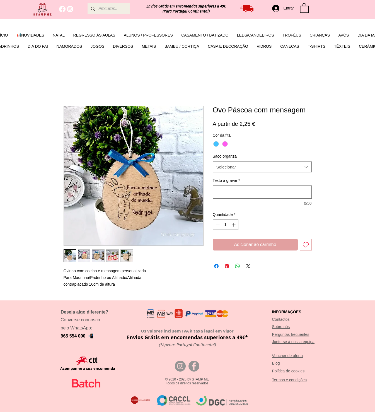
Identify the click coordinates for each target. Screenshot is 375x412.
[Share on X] (248, 266)
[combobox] (262, 167)
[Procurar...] (108, 8)
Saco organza (225, 156)
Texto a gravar (226, 180)
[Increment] (234, 225)
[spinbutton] (226, 225)
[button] (304, 8)
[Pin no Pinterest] (227, 266)
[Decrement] (217, 225)
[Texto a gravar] (262, 192)
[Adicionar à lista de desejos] (306, 244)
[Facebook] (62, 9)
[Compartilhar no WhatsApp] (237, 266)
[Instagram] (70, 9)
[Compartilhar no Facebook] (216, 266)
